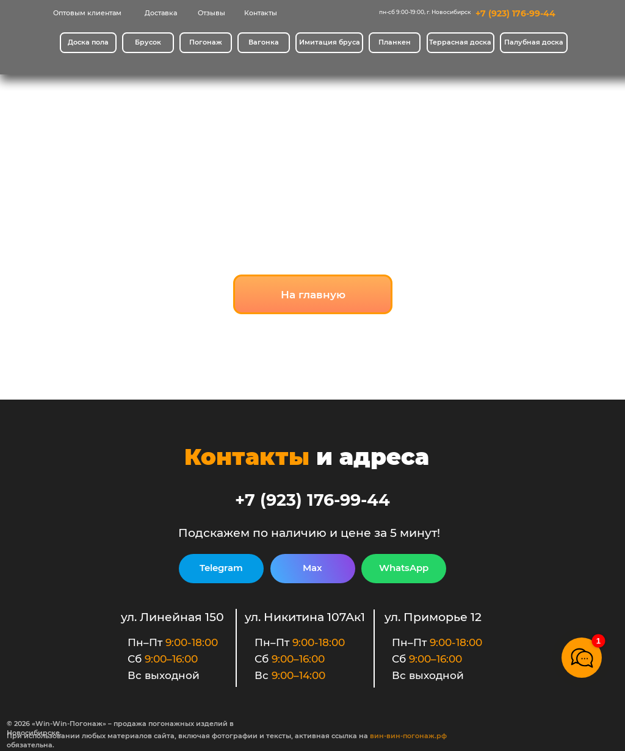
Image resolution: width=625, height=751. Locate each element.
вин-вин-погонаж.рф (408, 736)
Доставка (161, 13)
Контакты (260, 13)
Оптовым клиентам (87, 13)
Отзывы (211, 13)
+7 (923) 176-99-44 (515, 13)
